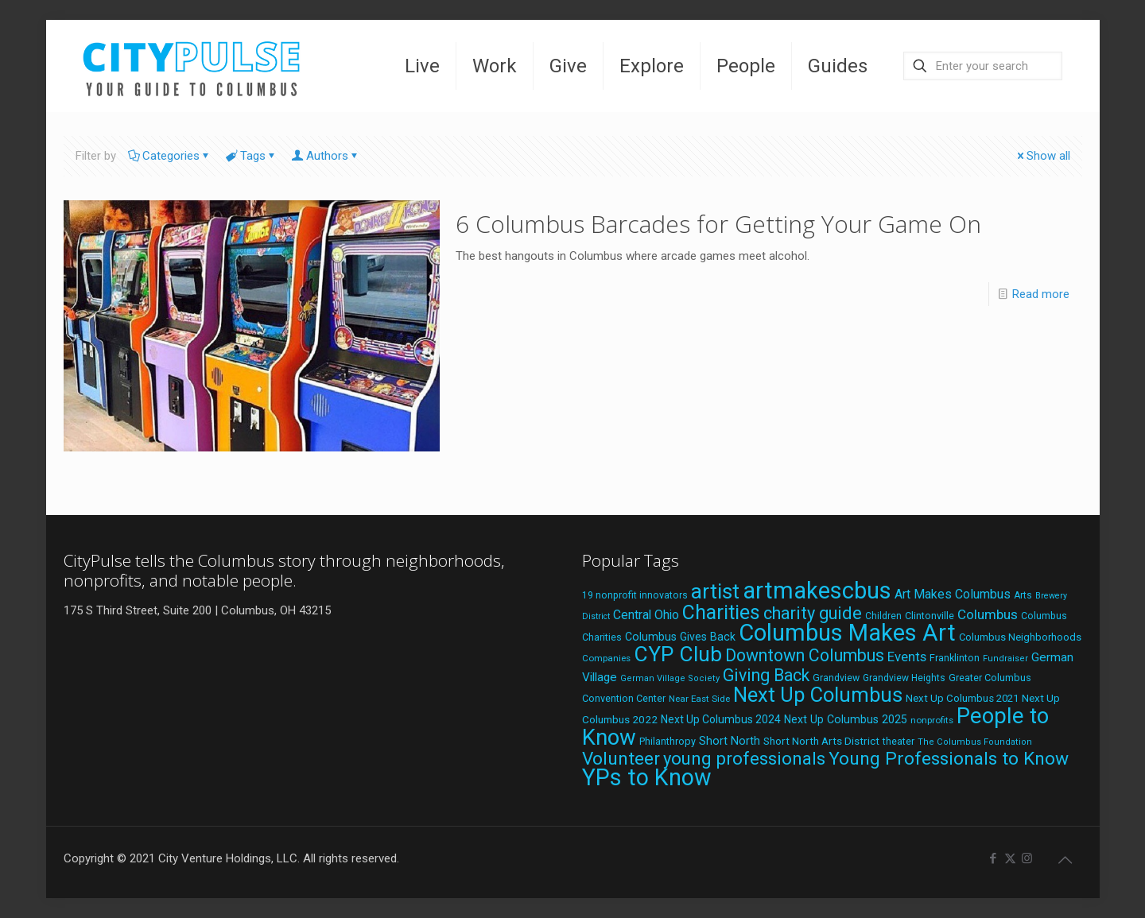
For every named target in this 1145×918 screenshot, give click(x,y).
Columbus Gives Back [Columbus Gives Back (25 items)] (680, 636)
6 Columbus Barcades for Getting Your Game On (718, 223)
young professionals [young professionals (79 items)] (744, 758)
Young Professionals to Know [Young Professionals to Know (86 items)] (949, 758)
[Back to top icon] (1065, 860)
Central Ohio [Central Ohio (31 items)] (646, 614)
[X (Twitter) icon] (1010, 858)
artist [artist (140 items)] (715, 591)
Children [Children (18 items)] (883, 616)
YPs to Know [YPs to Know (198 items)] (647, 777)
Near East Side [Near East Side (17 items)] (699, 698)
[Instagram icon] (1027, 858)
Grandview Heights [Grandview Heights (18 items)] (904, 678)
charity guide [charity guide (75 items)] (812, 613)
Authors (326, 156)
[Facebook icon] (993, 858)
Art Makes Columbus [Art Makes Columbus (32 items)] (953, 594)
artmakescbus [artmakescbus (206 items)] (817, 590)
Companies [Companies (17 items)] (606, 658)
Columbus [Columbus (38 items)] (987, 614)
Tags (252, 156)
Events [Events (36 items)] (906, 656)
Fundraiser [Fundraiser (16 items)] (1005, 658)
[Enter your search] (982, 66)
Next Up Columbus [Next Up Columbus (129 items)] (817, 695)
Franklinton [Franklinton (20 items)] (955, 658)
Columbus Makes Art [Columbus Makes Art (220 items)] (847, 632)
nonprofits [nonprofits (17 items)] (931, 720)
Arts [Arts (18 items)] (1023, 595)
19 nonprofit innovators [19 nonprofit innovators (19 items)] (635, 595)
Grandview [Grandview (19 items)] (836, 678)
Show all (1042, 156)
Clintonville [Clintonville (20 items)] (929, 616)
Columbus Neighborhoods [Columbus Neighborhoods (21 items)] (1020, 637)
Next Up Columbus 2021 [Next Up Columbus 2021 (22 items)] (962, 698)
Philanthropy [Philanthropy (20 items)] (667, 741)
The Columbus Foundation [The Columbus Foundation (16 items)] (975, 742)
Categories (170, 156)
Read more (1040, 294)
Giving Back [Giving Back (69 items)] (766, 675)
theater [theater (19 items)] (898, 741)
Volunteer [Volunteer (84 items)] (621, 758)
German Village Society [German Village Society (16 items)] (670, 678)
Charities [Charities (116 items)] (721, 612)
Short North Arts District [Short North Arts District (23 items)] (821, 740)
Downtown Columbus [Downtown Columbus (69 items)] (804, 655)
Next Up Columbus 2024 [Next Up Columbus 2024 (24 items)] (721, 719)
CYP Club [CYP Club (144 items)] (678, 654)
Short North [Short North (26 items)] (729, 741)
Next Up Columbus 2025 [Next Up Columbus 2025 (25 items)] (845, 719)
